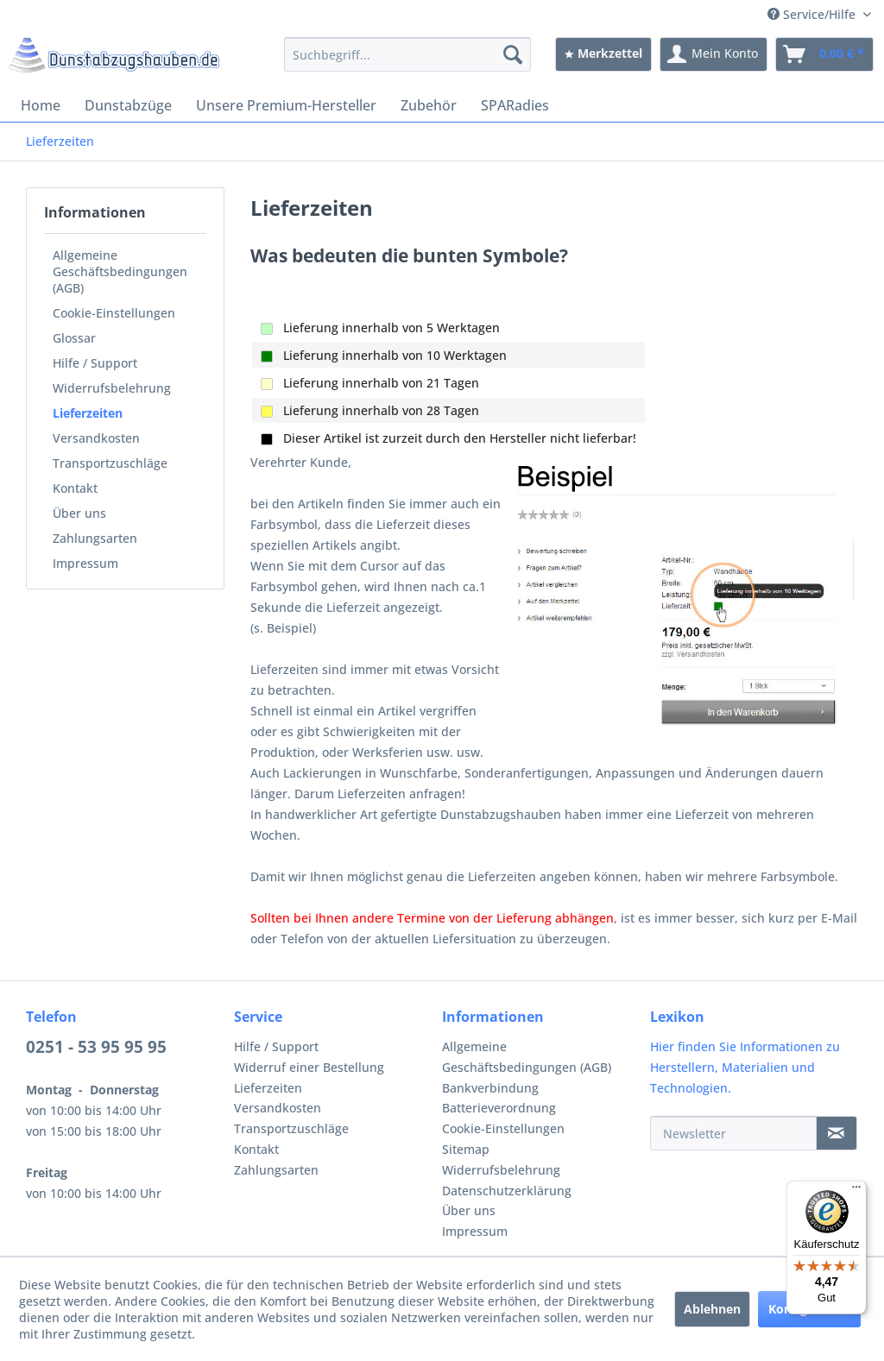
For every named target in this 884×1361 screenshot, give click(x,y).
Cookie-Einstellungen (114, 313)
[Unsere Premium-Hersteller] (286, 105)
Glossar (74, 338)
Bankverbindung (490, 1088)
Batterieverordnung (499, 1108)
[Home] (41, 105)
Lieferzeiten (88, 413)
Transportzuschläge (110, 463)
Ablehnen (712, 1309)
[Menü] (856, 1191)
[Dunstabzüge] (128, 105)
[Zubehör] (428, 105)
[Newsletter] (733, 1133)
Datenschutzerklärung (506, 1190)
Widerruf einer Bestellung (309, 1067)
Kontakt (75, 488)
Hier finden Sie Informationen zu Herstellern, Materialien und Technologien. (745, 1067)
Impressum (85, 563)
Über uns (79, 513)
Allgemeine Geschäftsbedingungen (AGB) (120, 271)
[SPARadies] (515, 105)
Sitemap (465, 1149)
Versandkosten (96, 438)
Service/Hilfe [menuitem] (813, 14)
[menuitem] (408, 54)
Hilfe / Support (95, 363)
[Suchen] (513, 54)
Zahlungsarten (95, 538)
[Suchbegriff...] (408, 54)
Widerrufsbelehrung (112, 388)
